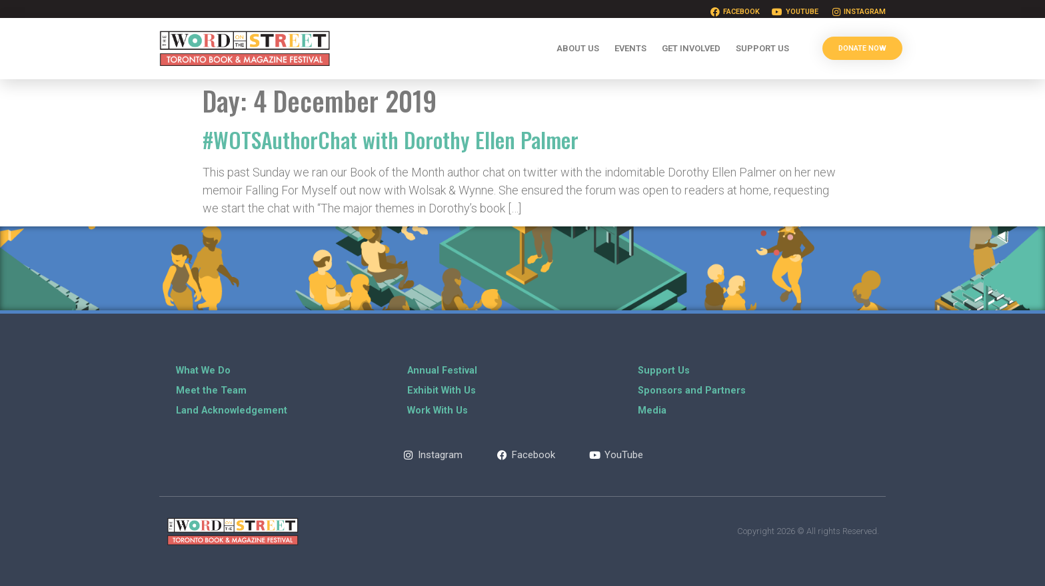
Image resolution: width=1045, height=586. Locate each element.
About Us (577, 48)
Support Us (762, 48)
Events (630, 48)
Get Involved (691, 48)
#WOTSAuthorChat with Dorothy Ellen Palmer (390, 139)
